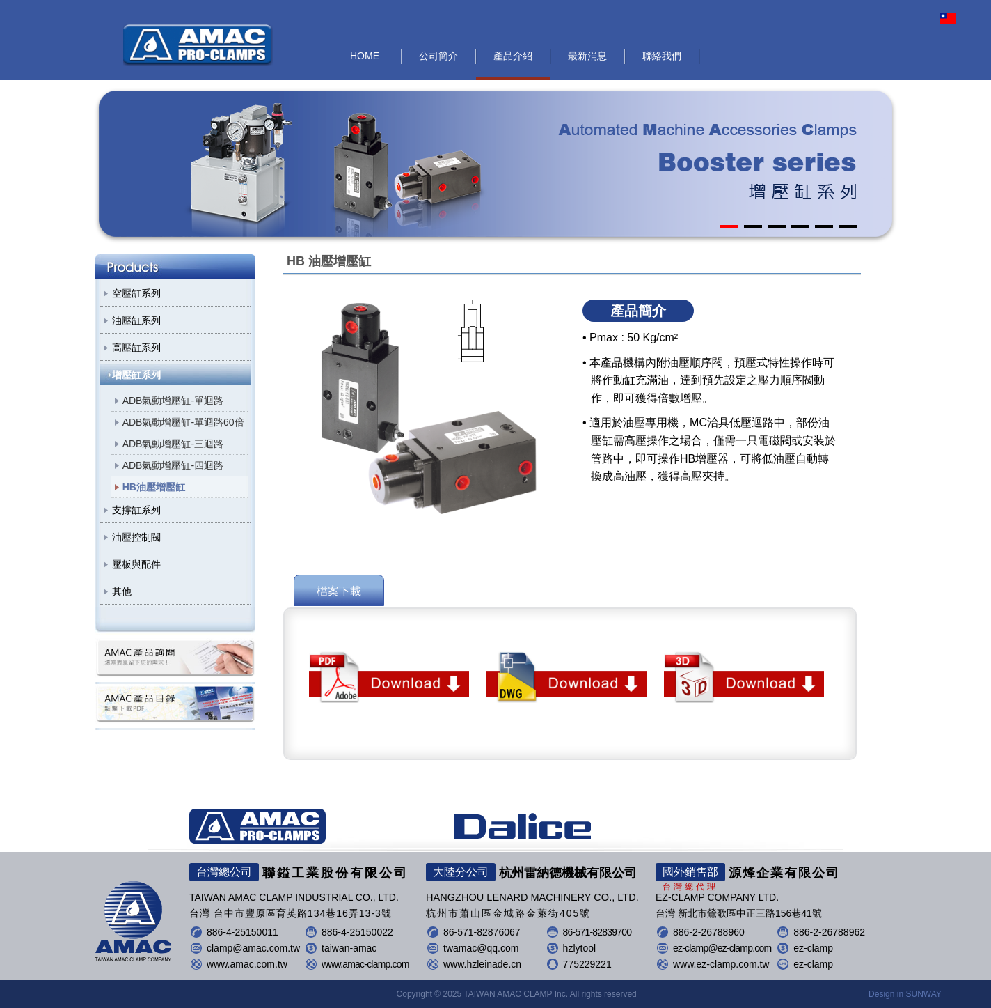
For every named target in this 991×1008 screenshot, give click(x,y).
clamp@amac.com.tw (253, 948)
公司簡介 (438, 55)
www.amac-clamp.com (365, 964)
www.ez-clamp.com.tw (721, 964)
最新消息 (587, 55)
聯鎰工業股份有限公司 (198, 45)
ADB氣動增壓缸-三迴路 (172, 443)
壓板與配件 (136, 564)
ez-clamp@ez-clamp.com (722, 948)
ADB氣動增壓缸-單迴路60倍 (183, 422)
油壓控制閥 (136, 537)
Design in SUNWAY (905, 994)
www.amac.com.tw (247, 964)
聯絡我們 (661, 55)
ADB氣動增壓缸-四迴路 (172, 465)
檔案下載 (339, 591)
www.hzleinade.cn (482, 964)
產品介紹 (512, 55)
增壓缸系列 (136, 374)
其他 (122, 591)
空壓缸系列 (136, 293)
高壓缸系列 (136, 347)
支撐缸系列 (136, 509)
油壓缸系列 (136, 320)
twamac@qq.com (480, 948)
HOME (364, 55)
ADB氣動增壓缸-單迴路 (172, 400)
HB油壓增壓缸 (153, 487)
